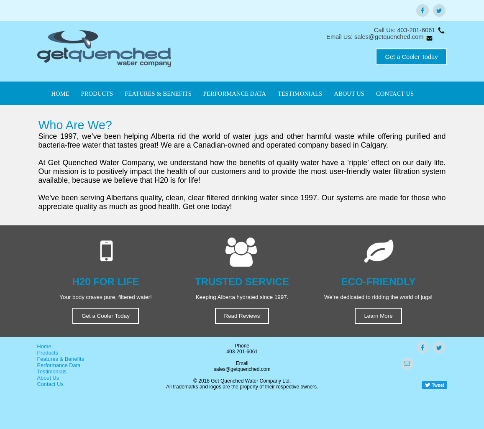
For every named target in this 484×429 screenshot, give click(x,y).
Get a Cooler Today (411, 57)
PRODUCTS (97, 93)
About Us (48, 378)
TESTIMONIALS (300, 93)
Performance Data (59, 365)
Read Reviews (242, 316)
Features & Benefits (60, 359)
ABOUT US (349, 93)
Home (44, 346)
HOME (60, 93)
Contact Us (50, 384)
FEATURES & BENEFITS (158, 93)
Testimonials (52, 371)
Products (48, 353)
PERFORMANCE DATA (234, 93)
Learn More (378, 316)
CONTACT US (395, 93)
